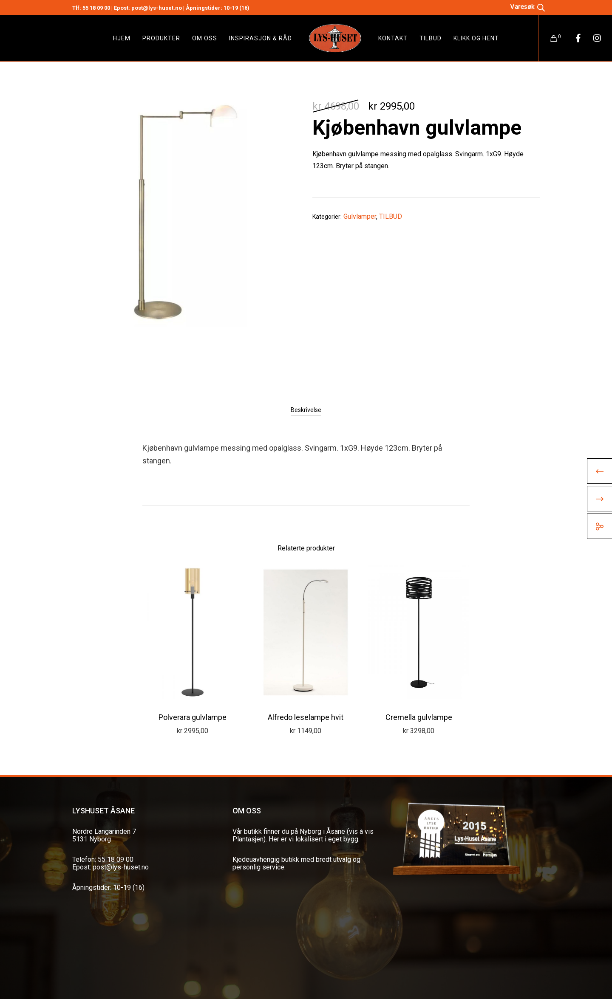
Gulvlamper (359, 216)
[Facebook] (572, 38)
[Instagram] (591, 38)
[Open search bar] (527, 6)
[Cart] (548, 38)
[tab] (306, 410)
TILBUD (390, 216)
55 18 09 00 (96, 8)
